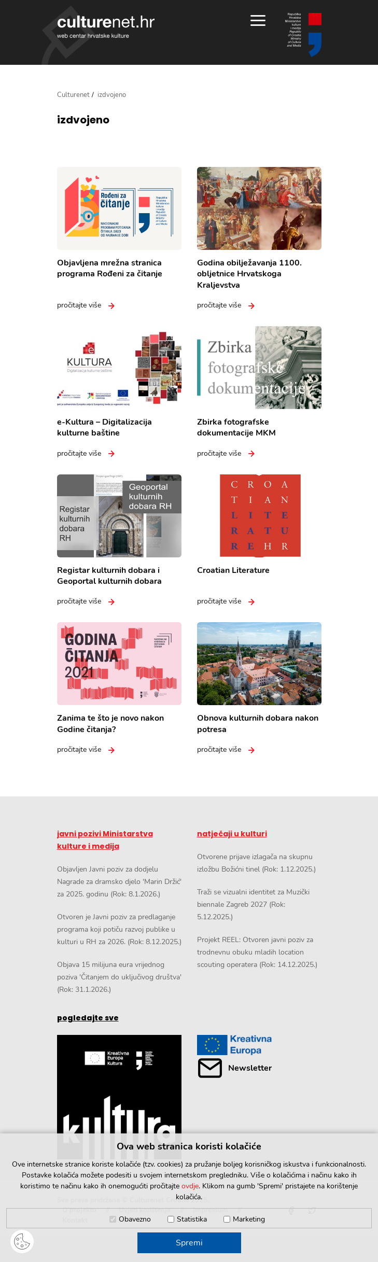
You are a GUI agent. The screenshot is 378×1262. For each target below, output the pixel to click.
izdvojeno (83, 120)
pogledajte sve (88, 1018)
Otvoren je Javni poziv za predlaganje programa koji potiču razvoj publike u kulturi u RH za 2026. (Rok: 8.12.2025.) (119, 929)
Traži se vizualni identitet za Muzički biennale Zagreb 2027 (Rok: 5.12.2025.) (253, 904)
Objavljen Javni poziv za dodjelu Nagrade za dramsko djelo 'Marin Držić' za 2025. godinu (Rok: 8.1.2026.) (119, 881)
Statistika (192, 1219)
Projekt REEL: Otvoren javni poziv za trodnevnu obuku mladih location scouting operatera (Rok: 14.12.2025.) (257, 952)
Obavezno (135, 1219)
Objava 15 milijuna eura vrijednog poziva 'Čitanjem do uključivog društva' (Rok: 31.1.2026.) (119, 977)
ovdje (190, 1186)
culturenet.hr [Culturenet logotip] (106, 26)
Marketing (249, 1219)
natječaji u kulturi (232, 834)
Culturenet (73, 95)
